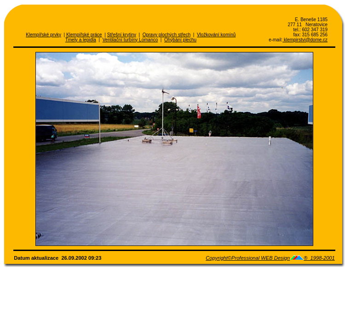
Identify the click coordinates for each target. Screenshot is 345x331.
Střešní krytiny (121, 34)
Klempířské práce (84, 34)
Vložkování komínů (216, 34)
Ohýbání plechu (180, 39)
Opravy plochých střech (167, 34)
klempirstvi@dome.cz (305, 39)
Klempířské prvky (43, 34)
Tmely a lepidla (80, 39)
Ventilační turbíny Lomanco (130, 39)
